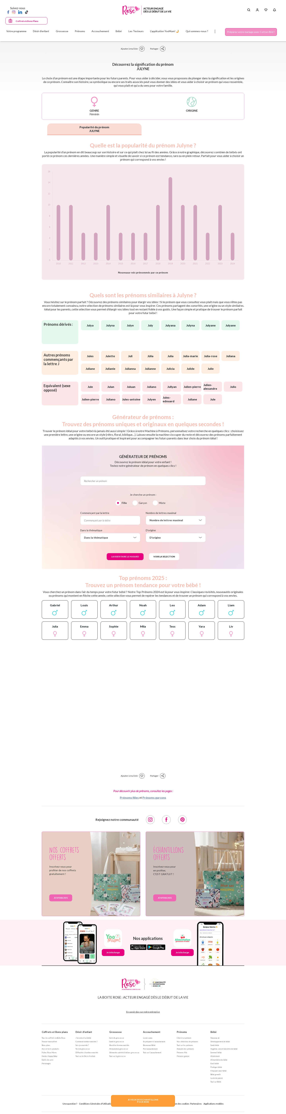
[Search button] (248, 10)
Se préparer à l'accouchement (154, 1041)
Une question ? (70, 1103)
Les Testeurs (136, 31)
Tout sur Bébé (215, 1082)
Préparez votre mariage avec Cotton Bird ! (251, 31)
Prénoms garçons (154, 797)
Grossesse (115, 1032)
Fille (124, 502)
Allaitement (215, 1056)
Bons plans (46, 1045)
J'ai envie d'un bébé (83, 1038)
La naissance (147, 1038)
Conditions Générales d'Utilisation (96, 1103)
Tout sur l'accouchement (152, 1052)
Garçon (143, 502)
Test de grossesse (83, 1049)
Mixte (162, 502)
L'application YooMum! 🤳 (164, 31)
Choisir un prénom (184, 1038)
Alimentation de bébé (218, 1060)
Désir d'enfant (84, 1032)
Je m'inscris (61, 897)
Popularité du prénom (94, 128)
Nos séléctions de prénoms (187, 1041)
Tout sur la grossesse (117, 1056)
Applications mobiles (214, 1103)
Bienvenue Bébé (149, 1045)
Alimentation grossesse (118, 1049)
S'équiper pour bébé (218, 1071)
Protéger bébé (216, 1067)
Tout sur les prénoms (185, 1045)
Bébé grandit (215, 1074)
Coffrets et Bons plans (55, 1032)
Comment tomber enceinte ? (86, 1041)
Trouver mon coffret (49, 1041)
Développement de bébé (220, 1041)
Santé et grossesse (116, 1041)
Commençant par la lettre (94, 512)
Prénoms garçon (183, 1056)
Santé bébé (214, 1045)
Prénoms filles (129, 797)
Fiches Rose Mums (49, 1052)
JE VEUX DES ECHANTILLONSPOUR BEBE (143, 1100)
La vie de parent (216, 1078)
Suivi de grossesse (116, 1038)
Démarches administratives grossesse (124, 1052)
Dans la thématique (91, 530)
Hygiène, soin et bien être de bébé (223, 1049)
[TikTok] (26, 12)
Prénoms (182, 1032)
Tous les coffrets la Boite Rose (53, 1038)
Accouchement (151, 1032)
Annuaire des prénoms (185, 1049)
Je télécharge (113, 952)
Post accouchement (150, 1049)
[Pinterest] (182, 819)
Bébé (213, 1032)
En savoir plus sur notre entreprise (143, 1011)
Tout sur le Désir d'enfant (85, 1056)
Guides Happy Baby (49, 1056)
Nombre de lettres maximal (161, 512)
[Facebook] (8, 12)
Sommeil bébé (216, 1052)
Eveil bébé (214, 1063)
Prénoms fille (182, 1052)
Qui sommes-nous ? (197, 31)
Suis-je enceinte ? (82, 1045)
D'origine (151, 530)
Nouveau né (214, 1038)
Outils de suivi (47, 1060)
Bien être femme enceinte (119, 1045)
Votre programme (16, 31)
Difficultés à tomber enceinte (87, 1052)
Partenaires (196, 1103)
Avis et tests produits (50, 1049)
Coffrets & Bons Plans (27, 21)
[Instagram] (13, 12)
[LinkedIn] (20, 12)
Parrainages (46, 1063)
